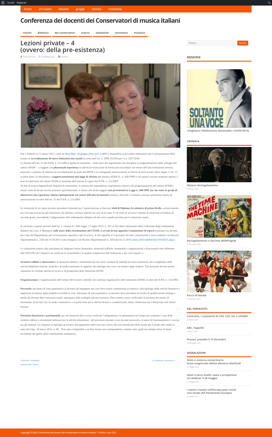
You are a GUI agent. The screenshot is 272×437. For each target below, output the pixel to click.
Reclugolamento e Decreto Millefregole (211, 240)
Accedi (10, 2)
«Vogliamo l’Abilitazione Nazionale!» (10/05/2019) (218, 130)
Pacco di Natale (196, 295)
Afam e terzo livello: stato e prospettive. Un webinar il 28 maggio (212, 376)
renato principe (29, 56)
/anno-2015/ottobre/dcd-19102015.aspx (153, 239)
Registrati (21, 2)
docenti (64, 9)
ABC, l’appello (195, 327)
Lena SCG (111, 432)
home (28, 9)
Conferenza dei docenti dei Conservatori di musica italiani (100, 20)
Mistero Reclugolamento (202, 185)
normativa (121, 32)
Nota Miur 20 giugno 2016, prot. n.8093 (86, 153)
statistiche (102, 32)
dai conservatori (65, 32)
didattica (43, 32)
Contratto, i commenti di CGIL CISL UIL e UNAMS (217, 316)
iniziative (139, 32)
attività (96, 9)
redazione (115, 9)
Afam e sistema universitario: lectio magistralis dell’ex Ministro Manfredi (214, 361)
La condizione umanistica (162, 360)
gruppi (80, 9)
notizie (27, 32)
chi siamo (45, 9)
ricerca (85, 32)
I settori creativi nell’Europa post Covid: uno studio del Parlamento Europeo (211, 391)
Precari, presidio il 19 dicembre (206, 339)
